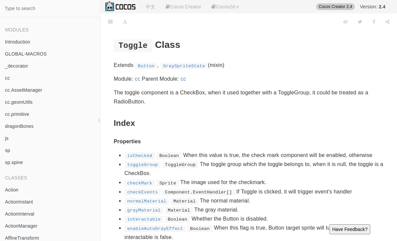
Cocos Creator (183, 6)
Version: (372, 6)
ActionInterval (19, 214)
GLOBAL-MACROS (26, 54)
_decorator (16, 66)
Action (11, 189)
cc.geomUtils (19, 102)
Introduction (17, 42)
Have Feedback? (350, 229)
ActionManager (21, 226)
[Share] (387, 21)
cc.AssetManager (23, 90)
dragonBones (19, 126)
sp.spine (14, 162)
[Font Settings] (125, 21)
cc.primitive (17, 114)
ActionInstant (19, 202)
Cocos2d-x (225, 6)
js (7, 138)
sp (7, 150)
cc (7, 78)
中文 (150, 6)
